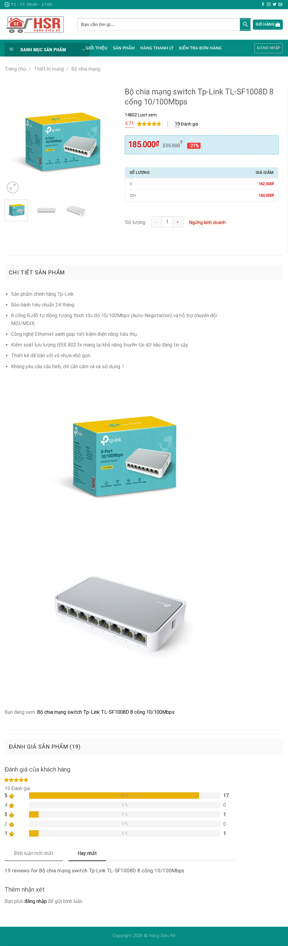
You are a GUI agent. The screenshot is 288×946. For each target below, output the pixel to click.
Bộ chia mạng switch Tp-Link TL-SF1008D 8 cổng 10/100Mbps (106, 712)
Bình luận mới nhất (34, 853)
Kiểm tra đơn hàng (200, 48)
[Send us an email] (280, 4)
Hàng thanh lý (157, 48)
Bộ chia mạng (85, 69)
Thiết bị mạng (49, 69)
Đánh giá (186, 124)
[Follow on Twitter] (274, 4)
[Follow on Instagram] (269, 4)
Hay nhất (87, 853)
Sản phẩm (124, 48)
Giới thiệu (96, 48)
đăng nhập (35, 901)
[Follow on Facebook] (263, 4)
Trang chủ (15, 69)
